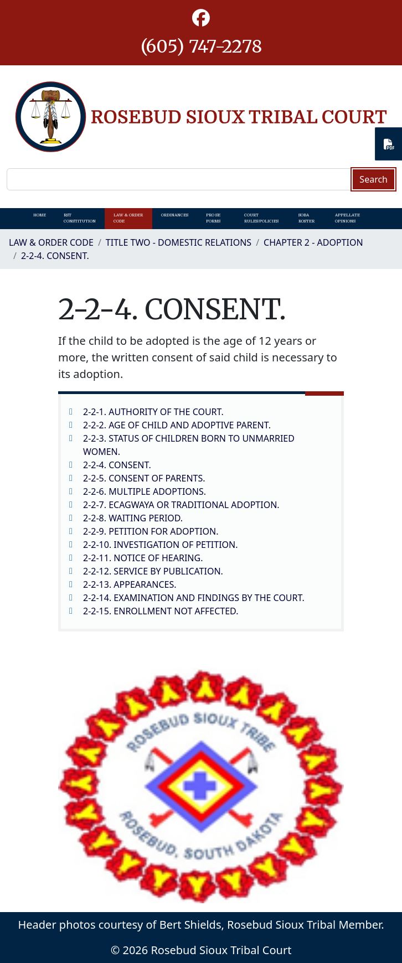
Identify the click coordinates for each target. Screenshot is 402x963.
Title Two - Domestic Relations (178, 242)
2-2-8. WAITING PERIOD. (133, 518)
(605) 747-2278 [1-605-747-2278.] (201, 46)
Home (39, 215)
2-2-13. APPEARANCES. (129, 584)
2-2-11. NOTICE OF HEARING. (143, 558)
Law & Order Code (128, 218)
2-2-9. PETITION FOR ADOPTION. (151, 531)
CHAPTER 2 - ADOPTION (313, 242)
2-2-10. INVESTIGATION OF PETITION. (160, 545)
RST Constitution (80, 218)
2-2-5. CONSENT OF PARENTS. (144, 478)
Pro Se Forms (213, 218)
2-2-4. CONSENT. (55, 256)
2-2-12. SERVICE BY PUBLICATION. (153, 571)
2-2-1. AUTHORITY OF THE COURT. (153, 412)
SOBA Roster (306, 218)
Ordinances (174, 215)
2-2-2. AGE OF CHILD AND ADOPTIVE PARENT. (177, 425)
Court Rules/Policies (261, 218)
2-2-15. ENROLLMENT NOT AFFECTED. (160, 611)
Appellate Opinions (347, 218)
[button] (201, 18)
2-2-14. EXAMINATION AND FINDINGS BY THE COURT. (194, 598)
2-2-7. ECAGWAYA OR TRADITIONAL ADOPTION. (181, 505)
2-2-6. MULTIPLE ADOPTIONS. (144, 491)
